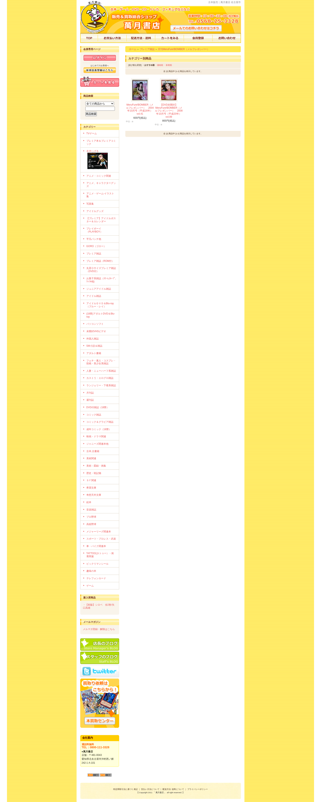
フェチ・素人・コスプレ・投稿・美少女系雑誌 (101, 362)
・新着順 (168, 65)
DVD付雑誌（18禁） (97, 407)
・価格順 (159, 65)
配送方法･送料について (173, 789)
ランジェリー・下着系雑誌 (101, 385)
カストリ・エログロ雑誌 (99, 378)
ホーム (132, 49)
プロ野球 (91, 516)
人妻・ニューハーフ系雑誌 (101, 370)
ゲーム (90, 585)
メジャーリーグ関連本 (98, 531)
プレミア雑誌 (93, 253)
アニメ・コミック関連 (98, 175)
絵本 (88, 502)
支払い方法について (150, 789)
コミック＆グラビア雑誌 (99, 421)
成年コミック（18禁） (98, 429)
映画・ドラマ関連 (96, 436)
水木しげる (101, 160)
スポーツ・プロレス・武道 (101, 538)
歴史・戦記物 (93, 473)
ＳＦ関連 (91, 480)
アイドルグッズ (95, 211)
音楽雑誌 (91, 509)
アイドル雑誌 (93, 296)
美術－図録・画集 (96, 465)
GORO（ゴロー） (96, 246)
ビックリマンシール (97, 563)
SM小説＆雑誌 (94, 345)
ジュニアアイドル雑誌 (98, 288)
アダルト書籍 (93, 353)
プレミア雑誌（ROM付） (100, 261)
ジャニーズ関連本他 (97, 443)
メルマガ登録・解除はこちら (99, 629)
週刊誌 (90, 400)
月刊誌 (90, 392)
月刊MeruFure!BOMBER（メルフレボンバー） (183, 49)
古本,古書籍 (92, 451)
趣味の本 (91, 571)
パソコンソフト (95, 323)
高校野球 (91, 524)
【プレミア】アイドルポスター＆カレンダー (101, 220)
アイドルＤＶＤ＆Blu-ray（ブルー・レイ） (100, 305)
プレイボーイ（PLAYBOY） (94, 230)
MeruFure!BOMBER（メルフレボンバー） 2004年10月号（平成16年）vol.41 (140, 109)
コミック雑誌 (93, 414)
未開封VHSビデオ (96, 331)
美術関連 (91, 458)
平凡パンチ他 (93, 239)
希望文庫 (91, 487)
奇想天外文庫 (93, 494)
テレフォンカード (96, 578)
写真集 (90, 203)
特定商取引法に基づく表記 (125, 789)
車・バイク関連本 (96, 546)
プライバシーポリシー (197, 789)
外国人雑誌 (92, 338)
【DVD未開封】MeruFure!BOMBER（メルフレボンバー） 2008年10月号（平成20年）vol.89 (169, 110)
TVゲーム (91, 133)
